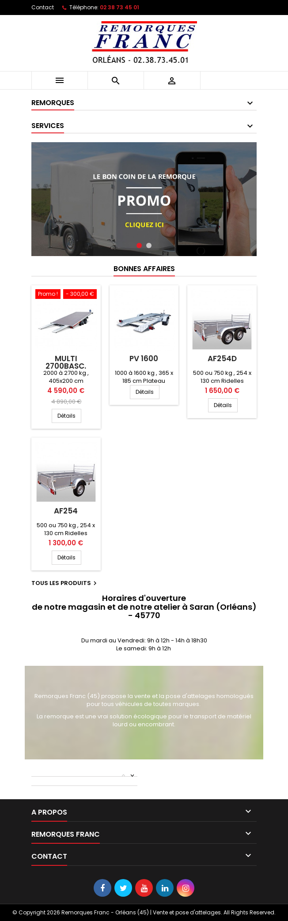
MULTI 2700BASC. (65, 362)
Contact (42, 7)
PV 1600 (143, 358)
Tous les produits (65, 583)
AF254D (222, 358)
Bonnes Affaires (144, 269)
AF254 (66, 511)
